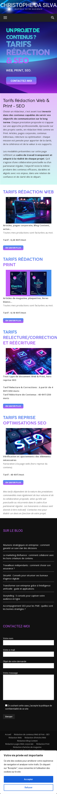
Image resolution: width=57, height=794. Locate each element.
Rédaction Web (15, 737)
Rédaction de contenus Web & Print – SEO (32, 734)
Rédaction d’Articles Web (35, 737)
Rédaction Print (42, 744)
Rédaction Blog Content (27, 741)
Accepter (28, 779)
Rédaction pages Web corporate (19, 744)
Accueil (8, 734)
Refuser (29, 787)
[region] (28, 772)
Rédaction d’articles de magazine (27, 747)
